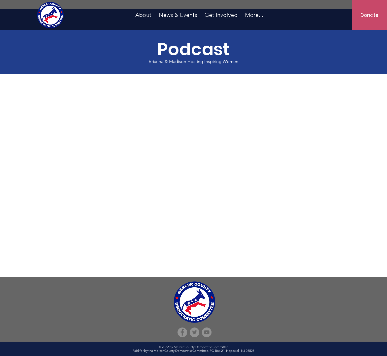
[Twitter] (194, 332)
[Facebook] (182, 332)
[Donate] (369, 15)
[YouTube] (206, 332)
